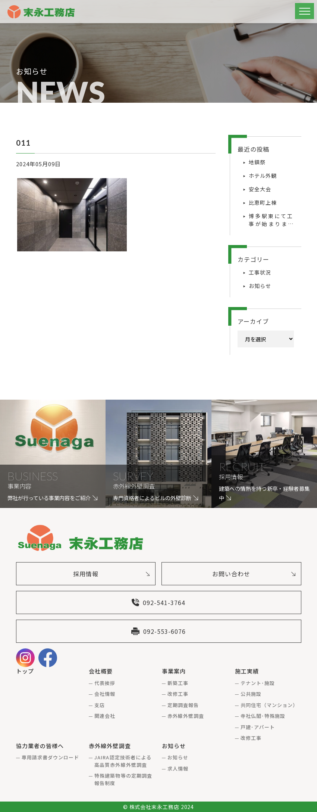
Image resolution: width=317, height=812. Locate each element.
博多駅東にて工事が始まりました (271, 220)
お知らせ (260, 285)
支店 (99, 705)
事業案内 (174, 671)
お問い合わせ (253, 573)
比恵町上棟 (263, 202)
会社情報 (104, 693)
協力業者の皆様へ (40, 746)
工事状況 (260, 272)
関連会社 (104, 715)
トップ (25, 671)
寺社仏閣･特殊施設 (263, 715)
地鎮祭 (257, 162)
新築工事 (177, 683)
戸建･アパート (258, 727)
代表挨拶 (104, 683)
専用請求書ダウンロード (50, 757)
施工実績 (247, 671)
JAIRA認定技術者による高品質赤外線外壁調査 (122, 761)
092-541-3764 (158, 602)
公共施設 (251, 693)
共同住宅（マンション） (269, 705)
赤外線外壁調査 (185, 715)
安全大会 (260, 189)
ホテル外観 (263, 175)
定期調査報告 (183, 705)
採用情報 (111, 573)
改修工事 (177, 693)
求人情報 (177, 768)
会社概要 (101, 671)
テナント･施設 (258, 683)
